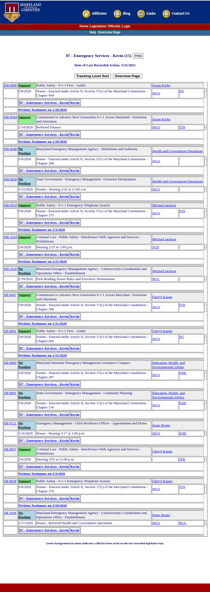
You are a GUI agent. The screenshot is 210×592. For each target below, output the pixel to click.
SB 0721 (10, 423)
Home (83, 26)
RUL (155, 279)
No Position (25, 151)
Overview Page (109, 32)
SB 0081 (10, 393)
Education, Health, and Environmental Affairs (168, 365)
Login (126, 26)
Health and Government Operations (177, 151)
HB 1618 (10, 269)
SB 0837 (10, 449)
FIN (182, 127)
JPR (182, 459)
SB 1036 (10, 513)
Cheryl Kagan (162, 297)
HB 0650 (10, 179)
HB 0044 (10, 117)
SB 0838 (10, 481)
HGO (156, 93)
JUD (155, 247)
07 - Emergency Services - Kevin (44, 103)
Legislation (98, 26)
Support (25, 85)
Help (92, 32)
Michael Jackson (164, 205)
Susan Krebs (161, 85)
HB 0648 (10, 149)
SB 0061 (10, 331)
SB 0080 (10, 363)
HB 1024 (10, 237)
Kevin (74, 103)
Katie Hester (161, 425)
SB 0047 (10, 295)
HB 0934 (10, 205)
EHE (182, 373)
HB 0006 (10, 85)
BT (181, 91)
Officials (114, 26)
